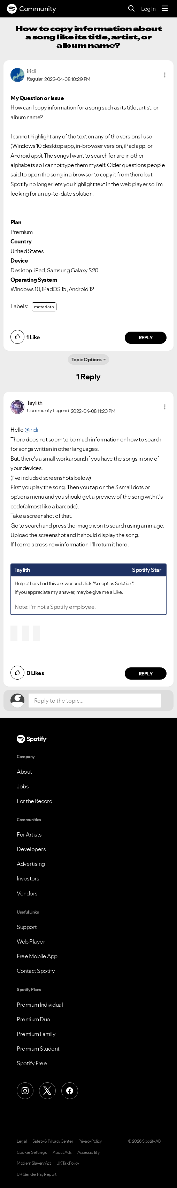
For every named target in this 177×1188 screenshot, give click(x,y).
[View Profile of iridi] (31, 71)
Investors (28, 878)
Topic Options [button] (86, 359)
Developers (31, 849)
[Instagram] (25, 1090)
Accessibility (88, 1152)
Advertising (31, 864)
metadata (44, 307)
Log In (148, 9)
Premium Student (38, 1048)
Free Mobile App (37, 956)
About (24, 771)
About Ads (62, 1152)
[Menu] (165, 9)
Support (27, 927)
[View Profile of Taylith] (35, 403)
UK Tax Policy (67, 1163)
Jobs (23, 786)
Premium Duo (33, 1019)
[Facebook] (69, 1090)
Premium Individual (40, 1004)
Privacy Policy (89, 1141)
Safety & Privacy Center (52, 1141)
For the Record (34, 801)
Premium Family (36, 1034)
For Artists (29, 834)
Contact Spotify (36, 971)
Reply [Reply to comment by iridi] (146, 337)
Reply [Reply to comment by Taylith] (146, 673)
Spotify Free (32, 1063)
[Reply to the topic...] (95, 700)
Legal (22, 1141)
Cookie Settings (32, 1152)
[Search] (131, 9)
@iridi (31, 429)
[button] (165, 75)
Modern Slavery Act (34, 1163)
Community (31, 9)
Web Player (31, 941)
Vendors (27, 893)
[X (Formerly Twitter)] (47, 1090)
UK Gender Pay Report (36, 1174)
